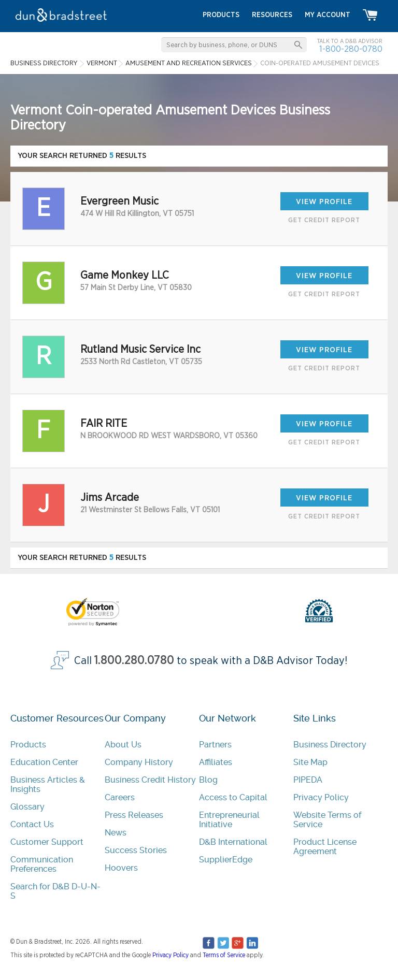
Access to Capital (233, 797)
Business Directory (329, 744)
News (115, 833)
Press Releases (134, 815)
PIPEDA (307, 780)
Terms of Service (224, 955)
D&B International (233, 842)
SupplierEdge (225, 859)
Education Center (44, 762)
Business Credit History (150, 780)
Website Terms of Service (327, 819)
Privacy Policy (321, 797)
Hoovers (121, 868)
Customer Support (46, 842)
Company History (139, 762)
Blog (208, 780)
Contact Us (32, 824)
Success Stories (136, 850)
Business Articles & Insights (47, 784)
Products (28, 744)
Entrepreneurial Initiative (229, 819)
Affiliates (215, 762)
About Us (123, 744)
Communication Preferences (41, 864)
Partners (215, 744)
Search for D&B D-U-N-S (55, 891)
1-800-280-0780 (350, 49)
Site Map (310, 762)
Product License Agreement (325, 846)
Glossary (27, 807)
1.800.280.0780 (134, 661)
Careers (120, 797)
